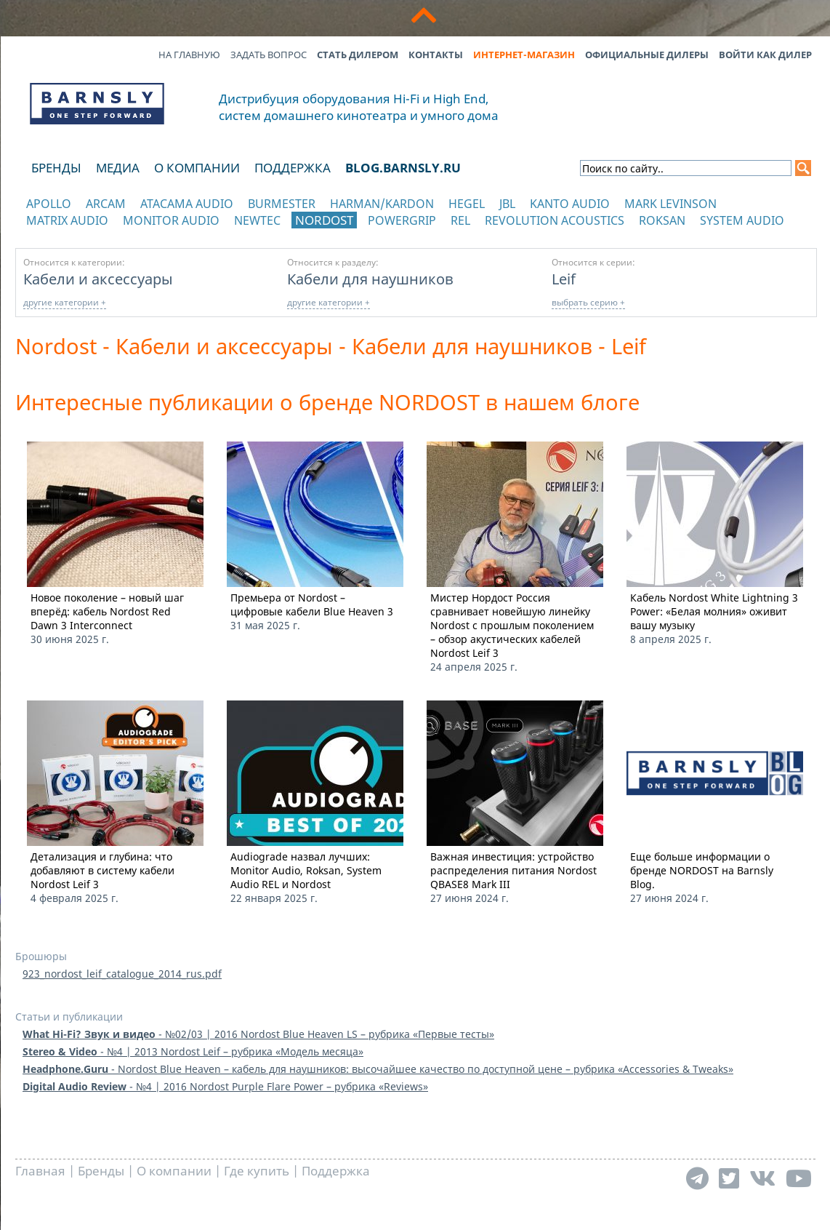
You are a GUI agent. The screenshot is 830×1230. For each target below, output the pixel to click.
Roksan (662, 220)
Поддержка (292, 167)
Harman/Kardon (382, 204)
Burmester (281, 204)
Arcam (106, 204)
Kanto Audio (570, 204)
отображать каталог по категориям (98, 234)
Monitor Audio (171, 220)
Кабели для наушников (370, 278)
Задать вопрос (268, 54)
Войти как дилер (765, 54)
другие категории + (64, 302)
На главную (189, 54)
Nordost (324, 220)
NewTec (257, 220)
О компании (197, 167)
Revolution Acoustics (554, 220)
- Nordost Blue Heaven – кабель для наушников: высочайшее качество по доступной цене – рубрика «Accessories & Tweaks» (378, 1069)
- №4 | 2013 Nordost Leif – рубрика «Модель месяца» (193, 1051)
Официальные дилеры (647, 54)
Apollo (48, 204)
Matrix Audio (67, 220)
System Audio (742, 220)
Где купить (256, 1170)
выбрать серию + (588, 302)
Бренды (56, 167)
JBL (507, 204)
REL (460, 220)
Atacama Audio (186, 204)
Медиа (118, 167)
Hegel (466, 204)
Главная (40, 1170)
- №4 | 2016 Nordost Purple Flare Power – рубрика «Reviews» (225, 1086)
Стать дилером (357, 54)
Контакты (435, 54)
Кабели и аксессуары (98, 278)
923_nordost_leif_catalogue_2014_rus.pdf (122, 974)
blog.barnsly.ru (403, 167)
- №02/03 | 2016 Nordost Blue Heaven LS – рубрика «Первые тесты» (258, 1034)
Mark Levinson (670, 204)
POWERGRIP (402, 220)
